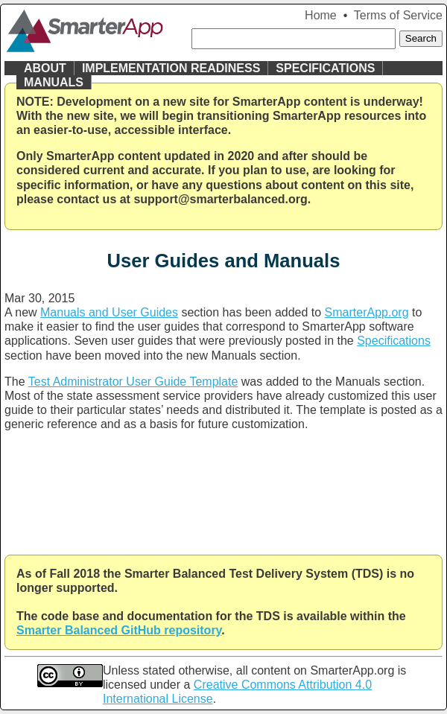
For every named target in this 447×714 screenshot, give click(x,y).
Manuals (53, 82)
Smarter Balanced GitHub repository (118, 630)
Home (321, 15)
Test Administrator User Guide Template (133, 381)
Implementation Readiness (171, 68)
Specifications (325, 68)
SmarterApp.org (367, 312)
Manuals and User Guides (109, 312)
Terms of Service (398, 15)
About (45, 68)
